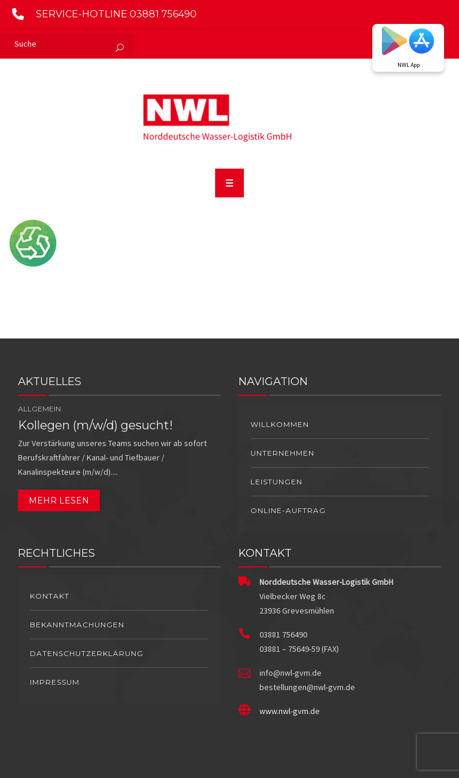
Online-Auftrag (288, 510)
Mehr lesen (59, 500)
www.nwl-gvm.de (289, 711)
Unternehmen (282, 453)
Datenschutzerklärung (86, 653)
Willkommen (279, 424)
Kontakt (49, 595)
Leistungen (276, 481)
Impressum (54, 682)
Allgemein (39, 408)
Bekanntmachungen (77, 624)
